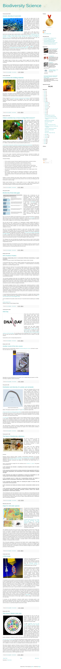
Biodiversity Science (22, 5)
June (46, 111)
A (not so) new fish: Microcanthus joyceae (50, 42)
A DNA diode (6, 556)
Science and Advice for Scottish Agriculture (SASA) (12, 411)
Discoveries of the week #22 (53, 48)
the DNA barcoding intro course (24, 348)
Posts (45, 160)
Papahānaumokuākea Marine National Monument (19, 47)
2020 (45, 95)
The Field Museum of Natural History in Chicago (24, 457)
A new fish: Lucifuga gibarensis (49, 39)
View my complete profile (47, 33)
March (46, 134)
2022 (45, 92)
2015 (45, 139)
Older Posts (37, 658)
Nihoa (27, 46)
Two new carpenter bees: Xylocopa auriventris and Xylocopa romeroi (49, 41)
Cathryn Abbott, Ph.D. (7, 302)
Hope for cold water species (11, 506)
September (47, 106)
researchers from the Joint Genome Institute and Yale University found (31, 624)
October (46, 105)
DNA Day (5, 311)
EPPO (19, 409)
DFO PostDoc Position (9, 255)
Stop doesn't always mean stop (12, 613)
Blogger (39, 666)
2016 (45, 101)
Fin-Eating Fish (51, 56)
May (45, 112)
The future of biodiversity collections (13, 436)
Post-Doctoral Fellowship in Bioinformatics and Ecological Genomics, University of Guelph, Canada (51, 76)
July (45, 109)
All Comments (46, 162)
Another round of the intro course (13, 346)
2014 (45, 140)
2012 (45, 143)
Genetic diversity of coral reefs (12, 16)
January (46, 137)
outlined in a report (30, 463)
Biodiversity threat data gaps (11, 193)
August (46, 108)
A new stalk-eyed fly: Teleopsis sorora (50, 38)
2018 (45, 98)
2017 (45, 99)
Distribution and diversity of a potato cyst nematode (18, 387)
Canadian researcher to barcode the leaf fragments (20, 98)
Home (21, 658)
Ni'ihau (31, 46)
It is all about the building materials (13, 77)
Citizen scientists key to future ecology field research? (19, 118)
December (46, 102)
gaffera (32, 666)
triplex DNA (28, 594)
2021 (45, 94)
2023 (45, 91)
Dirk (44, 32)
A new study (32, 217)
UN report (33, 201)
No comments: (14, 72)
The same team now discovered (8, 639)
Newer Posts (5, 658)
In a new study (5, 417)
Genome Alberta (27, 329)
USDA (23, 409)
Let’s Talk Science (33, 328)
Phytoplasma (51, 62)
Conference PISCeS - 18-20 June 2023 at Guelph (53, 70)
